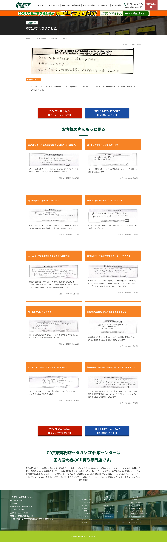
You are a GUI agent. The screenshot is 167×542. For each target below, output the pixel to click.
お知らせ (84, 522)
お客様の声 (76, 5)
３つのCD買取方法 (87, 502)
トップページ (86, 497)
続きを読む (83, 480)
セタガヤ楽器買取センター (137, 516)
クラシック (107, 500)
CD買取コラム (108, 514)
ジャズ (106, 502)
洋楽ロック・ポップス (110, 505)
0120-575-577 (133, 5)
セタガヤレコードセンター (137, 511)
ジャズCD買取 (133, 500)
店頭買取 (84, 511)
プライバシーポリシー (135, 519)
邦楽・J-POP (107, 508)
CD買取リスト (108, 497)
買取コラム (66, 5)
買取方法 (42, 5)
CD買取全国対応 (108, 516)
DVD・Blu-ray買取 (134, 505)
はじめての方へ (103, 5)
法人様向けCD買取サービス (137, 508)
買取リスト (54, 5)
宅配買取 (84, 505)
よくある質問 (116, 5)
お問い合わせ (151, 5)
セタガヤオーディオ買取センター (138, 514)
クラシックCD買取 (134, 497)
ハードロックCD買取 (135, 502)
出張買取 (84, 508)
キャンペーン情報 (89, 5)
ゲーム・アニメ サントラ (111, 511)
